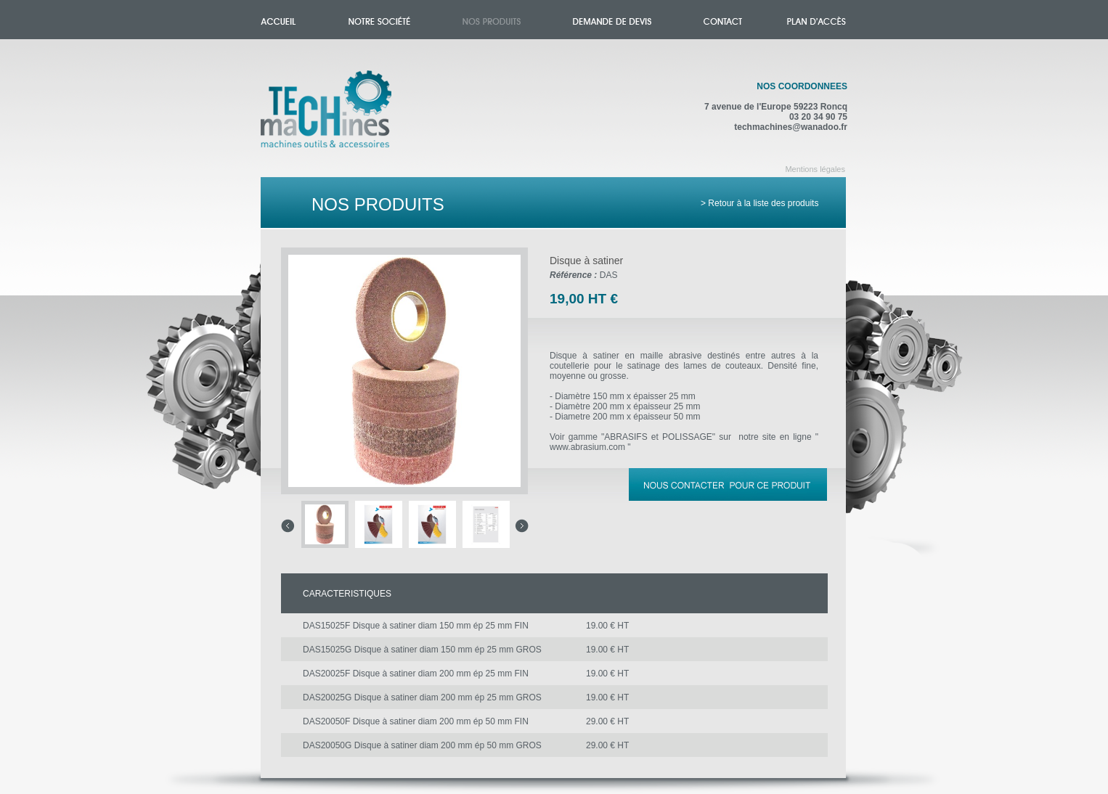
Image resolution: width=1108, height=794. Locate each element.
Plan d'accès (816, 20)
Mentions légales (815, 169)
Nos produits (492, 20)
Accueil (341, 117)
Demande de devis (612, 20)
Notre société (379, 20)
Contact (723, 20)
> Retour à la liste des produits (759, 203)
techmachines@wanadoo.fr (790, 127)
